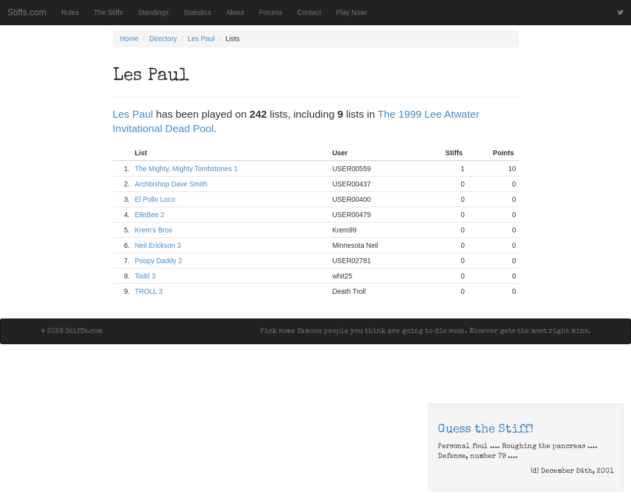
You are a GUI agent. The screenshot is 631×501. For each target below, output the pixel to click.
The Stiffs (108, 12)
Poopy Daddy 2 (158, 261)
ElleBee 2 (149, 215)
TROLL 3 (148, 291)
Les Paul (201, 39)
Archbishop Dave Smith (171, 184)
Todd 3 (145, 276)
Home (129, 39)
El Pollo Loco (155, 199)
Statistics (197, 12)
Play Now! (351, 12)
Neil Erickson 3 (158, 245)
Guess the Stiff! (486, 430)
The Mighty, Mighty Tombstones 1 (186, 169)
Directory (163, 39)
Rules (70, 12)
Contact (309, 12)
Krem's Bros (153, 230)
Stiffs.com (27, 12)
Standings (153, 12)
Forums (270, 12)
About (235, 12)
